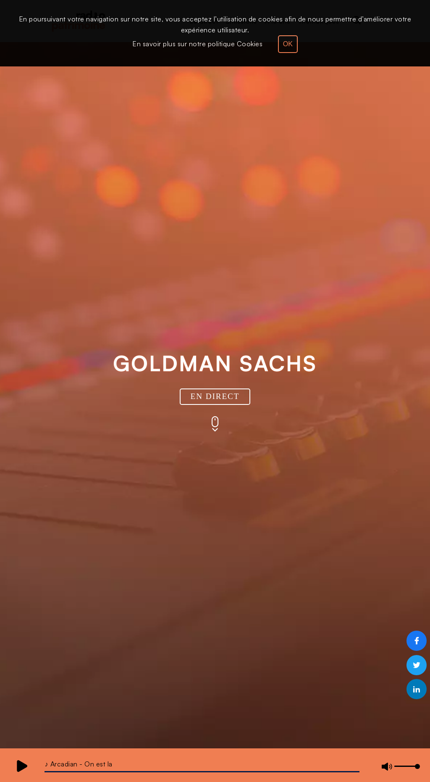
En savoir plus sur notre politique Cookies (197, 44)
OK (288, 44)
